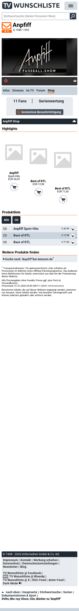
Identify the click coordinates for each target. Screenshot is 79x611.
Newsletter (10, 566)
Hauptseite (29, 592)
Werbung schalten (45, 560)
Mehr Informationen (52, 286)
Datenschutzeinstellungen (40, 563)
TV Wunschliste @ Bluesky (27, 576)
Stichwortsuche (50, 592)
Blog (23, 566)
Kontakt (25, 560)
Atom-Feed (56, 580)
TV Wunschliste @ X (16, 580)
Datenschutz (11, 563)
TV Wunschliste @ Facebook (22, 573)
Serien (67, 592)
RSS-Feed (39, 580)
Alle (6, 220)
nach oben (11, 592)
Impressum (10, 560)
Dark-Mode (13, 583)
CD (16, 220)
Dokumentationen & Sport (19, 595)
